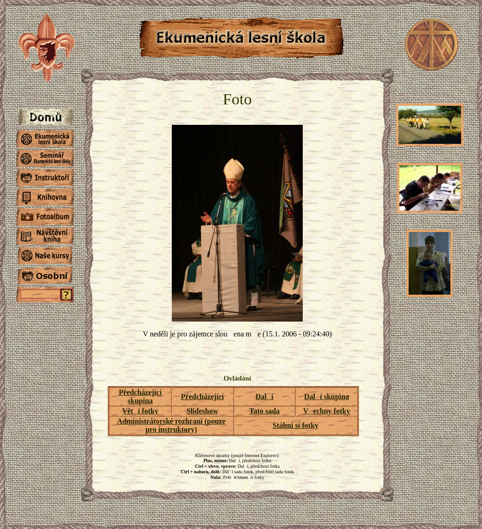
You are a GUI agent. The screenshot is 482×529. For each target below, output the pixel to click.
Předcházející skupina (140, 396)
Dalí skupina (326, 396)
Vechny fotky (326, 411)
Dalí (264, 396)
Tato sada (264, 411)
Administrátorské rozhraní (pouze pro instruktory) (171, 425)
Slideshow (202, 411)
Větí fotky (140, 411)
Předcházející (202, 396)
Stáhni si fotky (296, 425)
